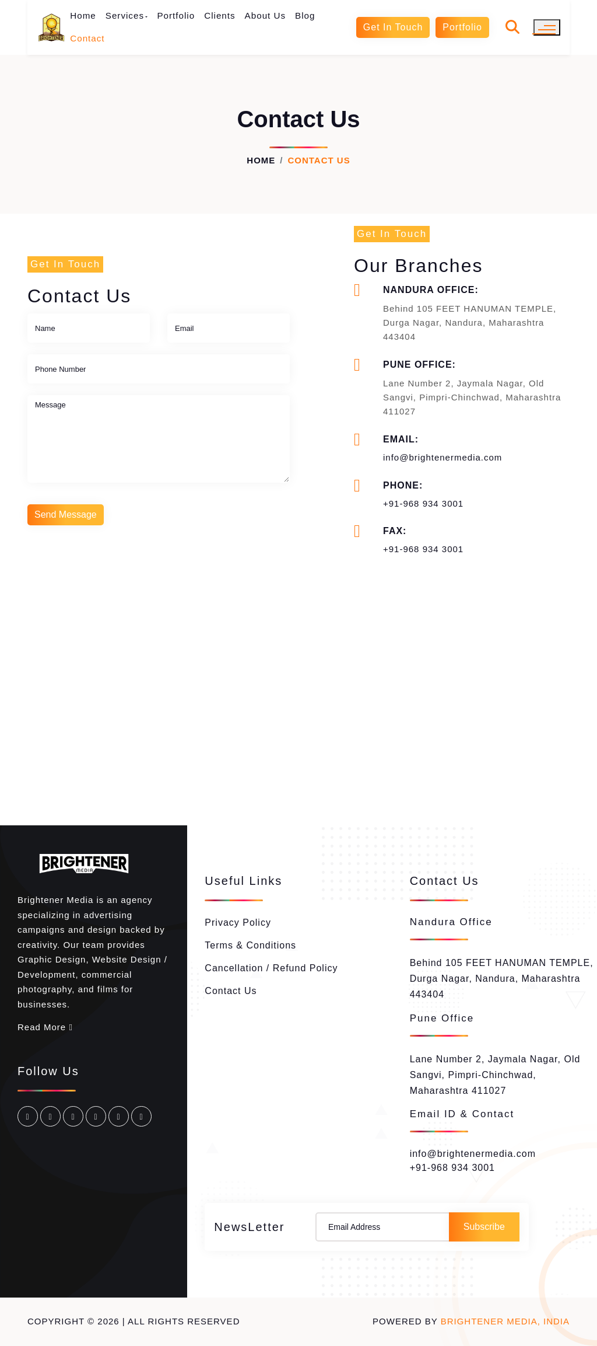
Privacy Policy (238, 922)
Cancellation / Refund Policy (271, 968)
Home (83, 15)
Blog (305, 15)
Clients (219, 15)
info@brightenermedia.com (442, 457)
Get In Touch (393, 27)
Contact (87, 38)
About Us (265, 15)
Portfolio (176, 15)
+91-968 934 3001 (423, 503)
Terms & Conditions (250, 945)
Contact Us (231, 991)
